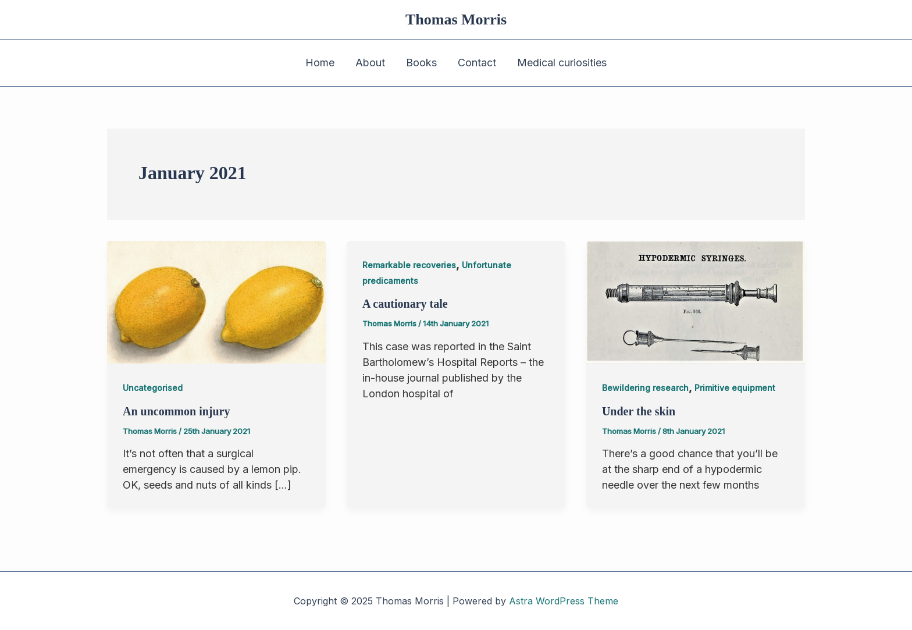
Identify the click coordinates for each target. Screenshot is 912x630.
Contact (477, 62)
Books (421, 62)
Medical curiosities (562, 62)
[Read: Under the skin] (695, 302)
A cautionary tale (405, 303)
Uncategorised (153, 388)
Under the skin (638, 411)
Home (319, 62)
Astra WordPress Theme (563, 601)
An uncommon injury (176, 411)
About (370, 62)
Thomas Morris (456, 19)
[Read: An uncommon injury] (216, 302)
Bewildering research (645, 388)
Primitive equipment (734, 388)
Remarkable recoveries (409, 265)
